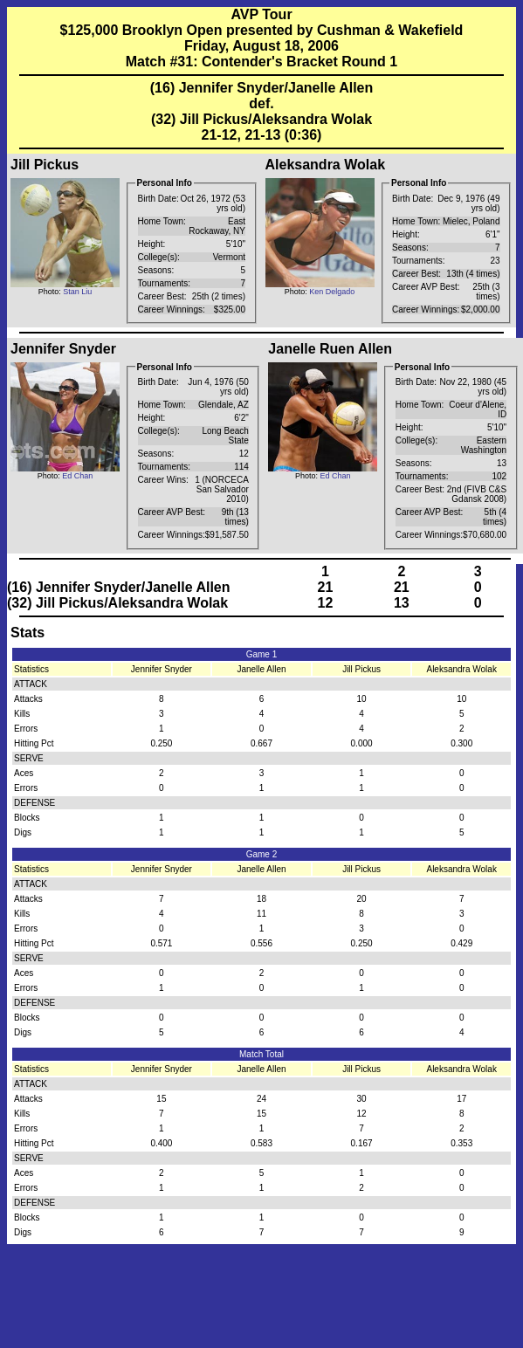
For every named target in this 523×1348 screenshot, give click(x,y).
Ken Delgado (331, 291)
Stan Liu (77, 291)
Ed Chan (77, 475)
